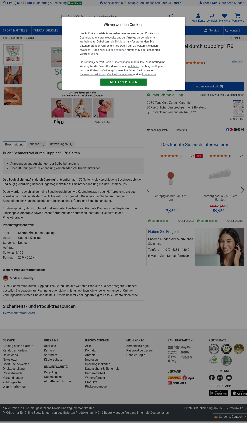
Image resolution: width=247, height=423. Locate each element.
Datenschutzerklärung (93, 74)
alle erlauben (118, 50)
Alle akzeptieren (123, 82)
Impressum (149, 74)
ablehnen (133, 66)
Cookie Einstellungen (117, 62)
